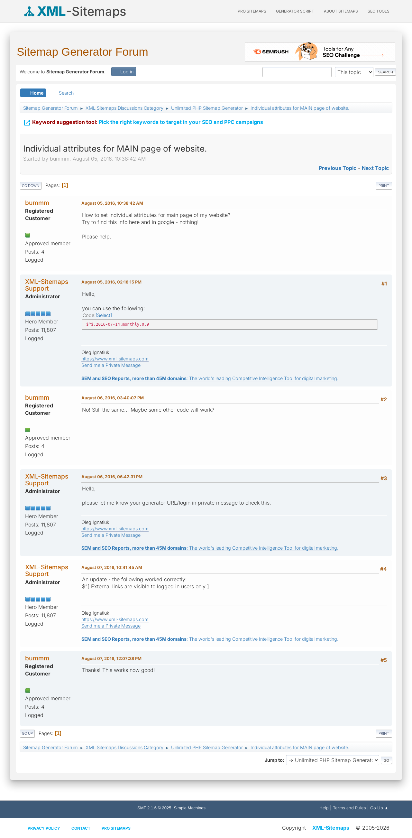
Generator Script (295, 11)
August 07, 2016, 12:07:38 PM (111, 658)
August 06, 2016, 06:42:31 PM (111, 476)
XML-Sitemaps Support (46, 285)
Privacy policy (44, 828)
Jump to (274, 760)
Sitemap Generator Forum (82, 51)
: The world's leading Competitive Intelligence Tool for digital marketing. (209, 378)
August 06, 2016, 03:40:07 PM (112, 397)
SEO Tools (378, 11)
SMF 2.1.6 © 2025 (154, 807)
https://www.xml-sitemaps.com (115, 358)
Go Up (27, 733)
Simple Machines (190, 807)
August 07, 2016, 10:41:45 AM (111, 567)
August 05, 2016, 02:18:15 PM (111, 281)
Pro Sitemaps (116, 828)
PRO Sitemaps (252, 11)
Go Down (31, 185)
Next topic (375, 168)
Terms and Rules (349, 807)
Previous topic (337, 168)
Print (384, 185)
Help (324, 807)
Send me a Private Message (111, 365)
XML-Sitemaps (330, 827)
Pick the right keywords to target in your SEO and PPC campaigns (143, 122)
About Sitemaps (341, 11)
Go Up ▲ (379, 807)
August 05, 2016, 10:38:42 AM (112, 203)
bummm (37, 203)
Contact (80, 828)
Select (103, 315)
